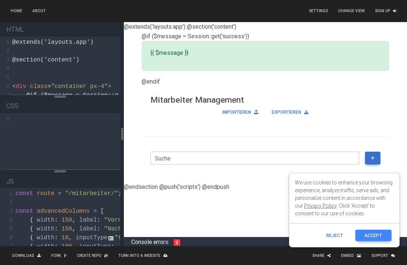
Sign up (385, 10)
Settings (318, 10)
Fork (58, 255)
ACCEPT (373, 235)
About (39, 10)
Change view (351, 10)
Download (26, 255)
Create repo (92, 255)
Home (16, 10)
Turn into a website (142, 255)
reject (334, 235)
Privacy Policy (320, 205)
